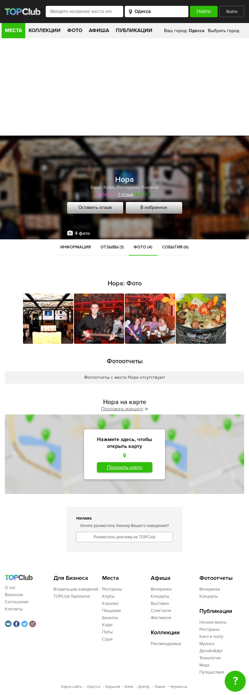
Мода (204, 665)
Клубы (108, 596)
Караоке (150, 187)
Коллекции (45, 30)
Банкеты (110, 617)
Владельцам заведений (75, 589)
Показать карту (124, 467)
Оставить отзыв (95, 207)
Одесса (93, 686)
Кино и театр (211, 636)
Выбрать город (223, 30)
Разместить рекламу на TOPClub (124, 537)
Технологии (210, 658)
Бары (95, 187)
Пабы (107, 632)
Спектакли (161, 610)
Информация (75, 247)
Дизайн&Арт (211, 650)
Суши (107, 639)
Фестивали (161, 617)
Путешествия (211, 672)
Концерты (160, 596)
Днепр (143, 686)
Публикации (134, 30)
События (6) (175, 247)
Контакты (14, 609)
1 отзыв (126, 194)
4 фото (82, 233)
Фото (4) (143, 247)
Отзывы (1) (112, 247)
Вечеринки (161, 589)
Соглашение (17, 602)
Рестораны (128, 187)
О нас (10, 587)
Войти (231, 11)
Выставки (160, 603)
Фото (74, 30)
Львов (159, 686)
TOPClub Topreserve (71, 596)
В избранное (153, 207)
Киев (129, 686)
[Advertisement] (124, 87)
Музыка (206, 643)
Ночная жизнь (213, 622)
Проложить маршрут (124, 409)
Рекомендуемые (166, 643)
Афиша (99, 30)
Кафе (108, 187)
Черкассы (178, 686)
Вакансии (14, 594)
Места (13, 30)
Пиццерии (111, 610)
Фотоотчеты (216, 578)
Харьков (112, 686)
